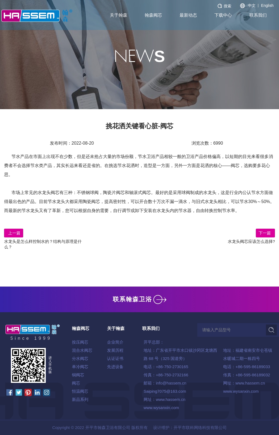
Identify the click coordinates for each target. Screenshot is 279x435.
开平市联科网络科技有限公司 (200, 427)
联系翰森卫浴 (139, 299)
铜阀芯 (78, 375)
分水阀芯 (80, 358)
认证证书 (115, 358)
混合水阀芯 (82, 350)
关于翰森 (118, 15)
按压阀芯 (80, 342)
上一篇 (13, 233)
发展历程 (115, 350)
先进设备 (115, 366)
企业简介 (115, 342)
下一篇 (265, 233)
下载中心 (223, 15)
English (267, 5)
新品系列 (80, 399)
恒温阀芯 (80, 391)
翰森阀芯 (153, 15)
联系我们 (258, 15)
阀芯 (76, 383)
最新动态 (188, 15)
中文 (252, 5)
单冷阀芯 (80, 366)
